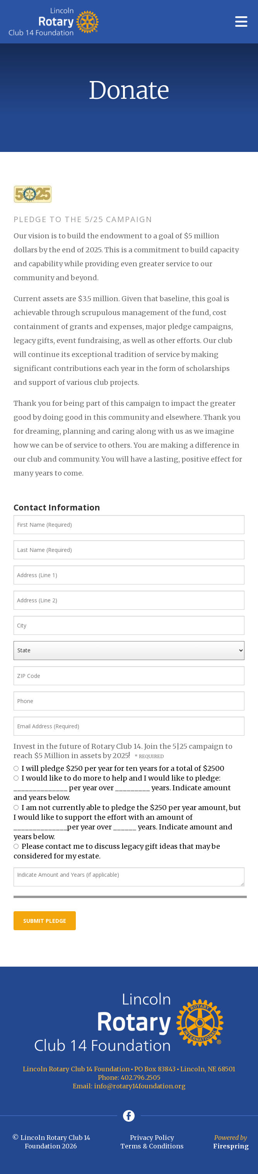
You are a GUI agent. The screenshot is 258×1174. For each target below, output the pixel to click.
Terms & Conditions (152, 1146)
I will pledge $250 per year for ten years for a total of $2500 (119, 768)
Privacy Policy (152, 1137)
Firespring (231, 1146)
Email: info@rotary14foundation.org (129, 1086)
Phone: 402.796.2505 (129, 1077)
